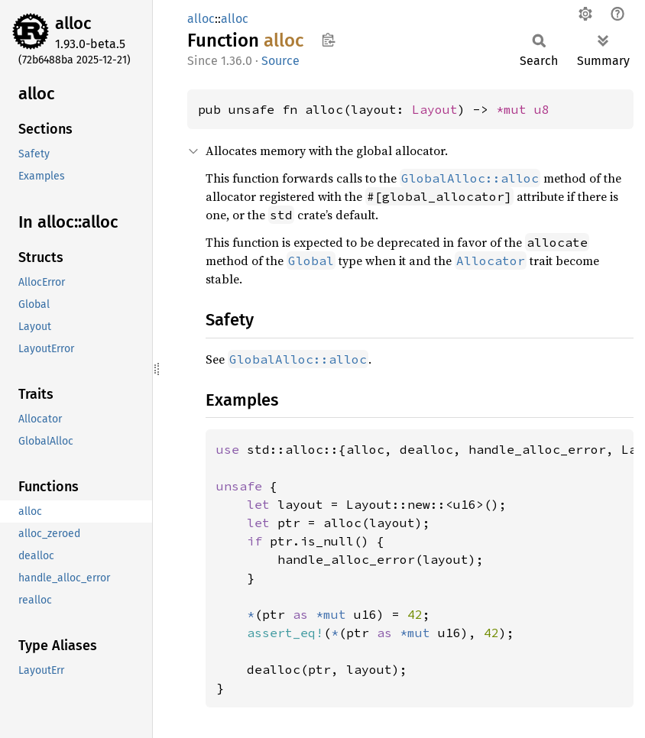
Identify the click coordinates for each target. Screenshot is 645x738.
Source (280, 60)
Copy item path (328, 40)
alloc (73, 23)
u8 (541, 109)
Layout (435, 109)
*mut (515, 109)
